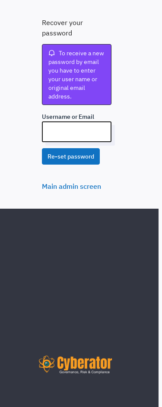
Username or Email (68, 117)
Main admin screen (71, 186)
